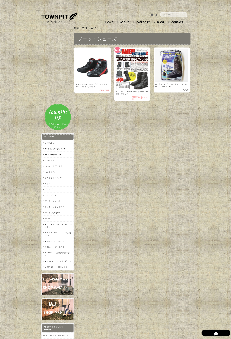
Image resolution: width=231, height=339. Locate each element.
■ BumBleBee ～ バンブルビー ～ (57, 149)
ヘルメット (49, 76)
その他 (48, 134)
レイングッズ (50, 111)
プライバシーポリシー (54, 267)
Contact (177, 16)
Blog (160, 16)
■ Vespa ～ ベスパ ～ (55, 157)
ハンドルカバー (51, 87)
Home (109, 16)
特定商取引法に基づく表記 (56, 273)
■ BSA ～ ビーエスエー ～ (57, 162)
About (124, 16)
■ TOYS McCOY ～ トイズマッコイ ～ (56, 141)
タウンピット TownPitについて (57, 254)
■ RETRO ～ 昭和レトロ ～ (56, 186)
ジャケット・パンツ (53, 93)
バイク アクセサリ (53, 128)
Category (143, 16)
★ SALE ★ (50, 58)
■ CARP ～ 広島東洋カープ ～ (57, 169)
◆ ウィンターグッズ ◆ (55, 64)
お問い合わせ (51, 262)
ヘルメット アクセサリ (55, 82)
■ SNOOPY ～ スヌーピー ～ (57, 178)
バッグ (48, 99)
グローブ (48, 105)
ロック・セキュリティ (54, 122)
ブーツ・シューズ (52, 116)
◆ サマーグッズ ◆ (53, 70)
